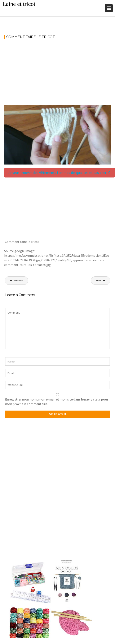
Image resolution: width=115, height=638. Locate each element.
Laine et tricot (18, 4)
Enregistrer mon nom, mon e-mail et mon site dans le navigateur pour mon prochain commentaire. (56, 401)
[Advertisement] (57, 74)
